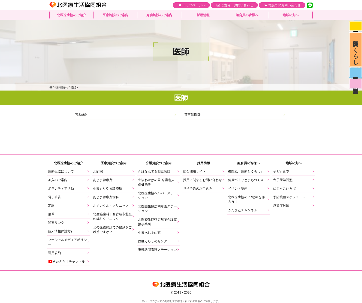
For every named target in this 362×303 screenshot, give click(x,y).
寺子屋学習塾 (283, 180)
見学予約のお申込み (197, 188)
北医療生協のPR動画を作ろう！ (246, 199)
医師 (181, 98)
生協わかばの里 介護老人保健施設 (156, 182)
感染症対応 (355, 26)
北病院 (98, 171)
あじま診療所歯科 (106, 197)
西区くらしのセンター (154, 241)
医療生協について (61, 171)
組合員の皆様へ (247, 15)
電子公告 (54, 197)
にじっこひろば (284, 188)
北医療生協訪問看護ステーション (157, 208)
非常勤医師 (192, 114)
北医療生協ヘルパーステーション (157, 195)
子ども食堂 (281, 171)
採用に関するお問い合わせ (202, 180)
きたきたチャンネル (242, 210)
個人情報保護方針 (61, 231)
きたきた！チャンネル (66, 261)
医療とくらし (356, 49)
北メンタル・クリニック (111, 205)
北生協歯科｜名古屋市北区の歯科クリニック (112, 216)
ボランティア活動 (61, 188)
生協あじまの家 (149, 232)
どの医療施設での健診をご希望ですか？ (112, 229)
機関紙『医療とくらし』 (246, 171)
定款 (51, 205)
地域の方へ (291, 15)
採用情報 (203, 15)
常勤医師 (81, 114)
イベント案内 (237, 188)
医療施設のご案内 (115, 15)
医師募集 (355, 73)
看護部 (355, 83)
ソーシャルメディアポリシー (67, 242)
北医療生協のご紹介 (71, 15)
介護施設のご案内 (159, 15)
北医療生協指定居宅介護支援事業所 (157, 222)
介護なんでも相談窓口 (154, 171)
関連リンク (56, 222)
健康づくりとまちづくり (246, 180)
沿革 (51, 214)
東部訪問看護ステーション (157, 249)
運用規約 (54, 253)
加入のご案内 (57, 180)
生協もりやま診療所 (107, 188)
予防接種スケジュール (289, 197)
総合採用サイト (194, 171)
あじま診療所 (102, 180)
